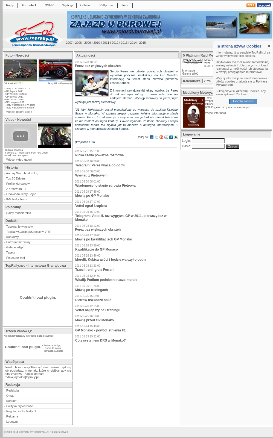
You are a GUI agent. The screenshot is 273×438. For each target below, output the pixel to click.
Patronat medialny (18, 242)
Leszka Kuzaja (52, 348)
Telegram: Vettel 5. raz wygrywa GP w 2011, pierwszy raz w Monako (121, 218)
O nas (10, 395)
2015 (142, 42)
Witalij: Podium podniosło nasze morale (106, 280)
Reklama (12, 416)
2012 (115, 42)
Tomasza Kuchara (53, 350)
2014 (133, 42)
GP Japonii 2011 (14, 91)
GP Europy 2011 (14, 96)
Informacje (188, 70)
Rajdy (10, 5)
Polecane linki (15, 257)
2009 (87, 42)
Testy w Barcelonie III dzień (20, 107)
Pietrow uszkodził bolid (93, 300)
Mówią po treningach (91, 290)
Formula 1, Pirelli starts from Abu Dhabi (26, 152)
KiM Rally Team (16, 199)
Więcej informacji (215, 112)
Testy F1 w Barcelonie (60, 83)
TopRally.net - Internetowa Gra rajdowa (35, 265)
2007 (69, 42)
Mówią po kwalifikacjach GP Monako (103, 239)
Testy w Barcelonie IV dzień (20, 105)
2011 (106, 42)
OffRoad (86, 5)
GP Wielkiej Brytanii (16, 94)
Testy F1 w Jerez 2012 (17, 88)
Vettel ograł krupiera (91, 206)
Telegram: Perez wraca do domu (100, 165)
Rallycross (107, 5)
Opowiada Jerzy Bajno (21, 194)
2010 (96, 42)
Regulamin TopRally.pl (21, 411)
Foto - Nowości (17, 55)
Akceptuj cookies (244, 101)
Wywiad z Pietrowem (91, 175)
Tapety (10, 252)
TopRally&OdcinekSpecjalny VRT (28, 231)
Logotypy (12, 421)
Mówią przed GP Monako (94, 320)
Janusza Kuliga (52, 345)
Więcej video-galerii (19, 159)
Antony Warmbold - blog (22, 173)
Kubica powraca (14, 150)
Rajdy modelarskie (18, 212)
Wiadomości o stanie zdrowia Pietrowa (105, 185)
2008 (78, 42)
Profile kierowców (18, 183)
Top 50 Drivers (16, 178)
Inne (125, 5)
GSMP (49, 5)
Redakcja (12, 390)
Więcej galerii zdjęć (19, 111)
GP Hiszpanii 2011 (15, 102)
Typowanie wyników (19, 226)
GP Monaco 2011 (15, 99)
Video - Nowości (18, 120)
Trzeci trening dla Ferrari (94, 270)
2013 (124, 42)
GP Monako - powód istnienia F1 (100, 330)
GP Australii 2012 (13, 83)
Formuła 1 (29, 5)
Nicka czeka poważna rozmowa (99, 155)
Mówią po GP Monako (92, 196)
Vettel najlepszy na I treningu (97, 310)
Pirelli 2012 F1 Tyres (16, 155)
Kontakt (11, 400)
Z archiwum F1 (16, 188)
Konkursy (12, 237)
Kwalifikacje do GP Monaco (96, 249)
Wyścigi (67, 5)
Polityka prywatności (20, 406)
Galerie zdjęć (15, 247)
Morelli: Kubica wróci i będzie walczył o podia (110, 259)
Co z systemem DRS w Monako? (100, 340)
